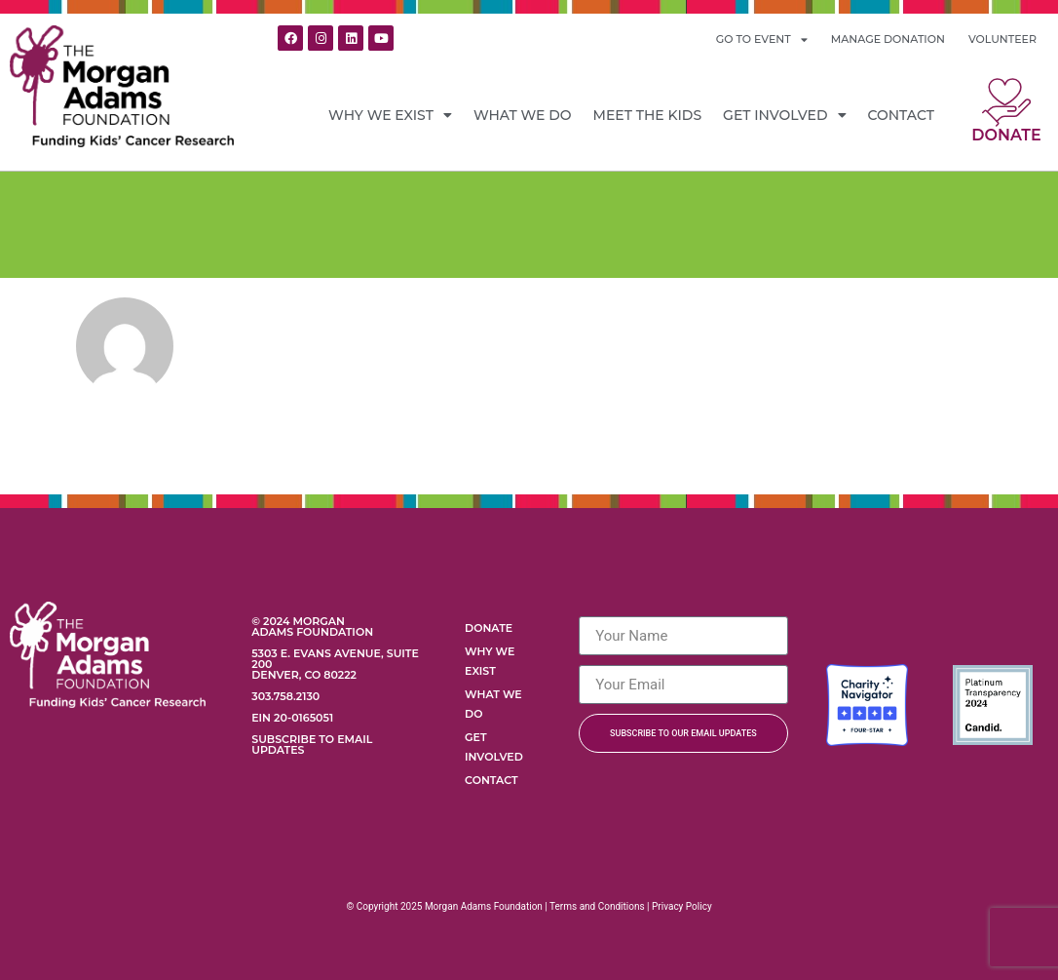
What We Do (522, 115)
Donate (1005, 135)
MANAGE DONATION (888, 39)
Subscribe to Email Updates (311, 744)
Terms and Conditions (597, 906)
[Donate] (1006, 102)
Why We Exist (390, 115)
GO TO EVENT (762, 39)
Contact (901, 115)
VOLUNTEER (1002, 39)
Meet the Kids (647, 115)
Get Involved (784, 115)
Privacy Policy (682, 906)
